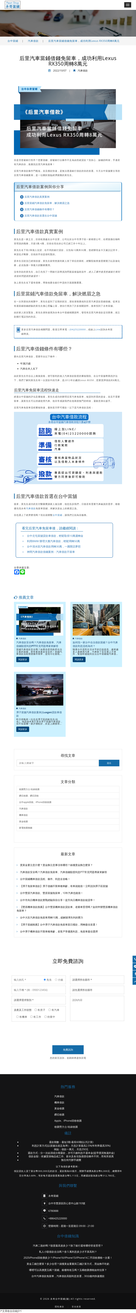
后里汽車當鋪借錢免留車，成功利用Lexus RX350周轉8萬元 (84, 41)
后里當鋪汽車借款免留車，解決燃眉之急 (47, 203)
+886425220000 (57, 1218)
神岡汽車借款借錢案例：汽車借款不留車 (51, 552)
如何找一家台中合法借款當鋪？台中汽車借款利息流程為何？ (95, 644)
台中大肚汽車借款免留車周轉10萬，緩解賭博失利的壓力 (50, 917)
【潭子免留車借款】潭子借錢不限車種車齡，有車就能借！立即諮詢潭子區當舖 (62, 886)
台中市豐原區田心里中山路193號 (63, 1203)
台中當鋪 (13, 41)
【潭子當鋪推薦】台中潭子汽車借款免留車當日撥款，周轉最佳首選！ (57, 924)
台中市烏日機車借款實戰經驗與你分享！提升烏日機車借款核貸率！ (56, 900)
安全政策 (76, 1306)
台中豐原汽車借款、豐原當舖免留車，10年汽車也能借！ (50, 893)
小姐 (59, 979)
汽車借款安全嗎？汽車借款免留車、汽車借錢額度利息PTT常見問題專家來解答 (38, 644)
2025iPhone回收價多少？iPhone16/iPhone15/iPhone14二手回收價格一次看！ (68, 1258)
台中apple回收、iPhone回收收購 (35, 802)
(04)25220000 (78, 329)
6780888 (53, 1211)
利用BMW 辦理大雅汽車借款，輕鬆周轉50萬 (53, 541)
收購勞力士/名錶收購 (29, 789)
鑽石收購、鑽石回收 (29, 795)
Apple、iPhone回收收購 (68, 1121)
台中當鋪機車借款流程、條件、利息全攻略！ (43, 879)
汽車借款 (33, 41)
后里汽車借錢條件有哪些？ (39, 209)
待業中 (49, 1017)
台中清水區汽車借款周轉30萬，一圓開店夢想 (54, 546)
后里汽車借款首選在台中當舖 (40, 215)
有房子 (40, 1010)
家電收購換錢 (25, 827)
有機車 (21, 1017)
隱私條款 (59, 1306)
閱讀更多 (22, 659)
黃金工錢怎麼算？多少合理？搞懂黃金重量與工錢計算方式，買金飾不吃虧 (68, 1264)
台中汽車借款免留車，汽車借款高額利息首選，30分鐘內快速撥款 (68, 1276)
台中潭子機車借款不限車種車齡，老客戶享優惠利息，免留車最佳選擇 (57, 931)
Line (97, 329)
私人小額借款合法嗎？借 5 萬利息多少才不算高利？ (68, 1251)
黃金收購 (23, 821)
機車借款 (23, 814)
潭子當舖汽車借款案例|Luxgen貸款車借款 (39, 713)
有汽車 (54, 1010)
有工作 (35, 1017)
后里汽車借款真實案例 (37, 196)
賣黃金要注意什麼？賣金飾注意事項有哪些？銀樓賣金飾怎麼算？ (55, 865)
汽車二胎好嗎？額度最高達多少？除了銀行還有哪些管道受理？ (68, 1245)
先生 (48, 979)
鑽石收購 (59, 1114)
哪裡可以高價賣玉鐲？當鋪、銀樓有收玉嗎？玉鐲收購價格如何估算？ (68, 1270)
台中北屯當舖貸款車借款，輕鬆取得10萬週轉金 (55, 536)
